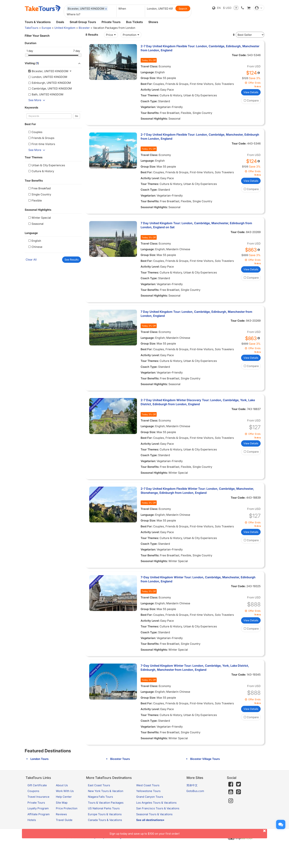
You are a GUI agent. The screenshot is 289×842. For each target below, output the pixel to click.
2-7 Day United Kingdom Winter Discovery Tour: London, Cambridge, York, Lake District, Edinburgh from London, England (198, 402)
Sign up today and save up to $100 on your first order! (188, 832)
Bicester (84, 28)
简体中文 (192, 785)
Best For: (147, 84)
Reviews (61, 814)
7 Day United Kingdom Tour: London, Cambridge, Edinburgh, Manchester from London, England (196, 314)
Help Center (64, 796)
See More (37, 100)
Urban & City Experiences (46, 165)
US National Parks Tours (104, 808)
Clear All (31, 259)
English (34, 240)
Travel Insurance (38, 796)
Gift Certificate (37, 785)
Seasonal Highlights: (154, 118)
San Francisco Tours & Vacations (157, 808)
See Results (72, 259)
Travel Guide (64, 820)
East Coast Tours (99, 785)
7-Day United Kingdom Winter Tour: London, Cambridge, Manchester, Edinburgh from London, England (198, 579)
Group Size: (148, 78)
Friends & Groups (40, 138)
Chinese (34, 247)
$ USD (227, 8)
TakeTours (31, 28)
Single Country (39, 194)
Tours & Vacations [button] (38, 22)
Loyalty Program (38, 808)
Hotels (31, 820)
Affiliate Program (38, 814)
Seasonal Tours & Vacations (154, 814)
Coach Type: (149, 101)
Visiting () (53, 63)
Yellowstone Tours (148, 791)
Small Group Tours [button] (83, 22)
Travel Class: (149, 66)
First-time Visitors (41, 144)
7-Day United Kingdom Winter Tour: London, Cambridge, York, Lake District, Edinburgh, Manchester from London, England (195, 667)
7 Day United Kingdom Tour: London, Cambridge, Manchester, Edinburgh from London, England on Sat (196, 225)
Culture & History (40, 171)
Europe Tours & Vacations (105, 814)
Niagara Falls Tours (100, 796)
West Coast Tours (147, 785)
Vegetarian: (148, 107)
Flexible (34, 200)
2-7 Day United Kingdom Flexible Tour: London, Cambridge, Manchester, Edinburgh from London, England (200, 136)
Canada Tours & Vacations (105, 820)
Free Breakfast (39, 188)
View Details (250, 92)
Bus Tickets (134, 22)
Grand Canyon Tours (149, 796)
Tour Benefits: (150, 113)
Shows (153, 22)
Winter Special (39, 217)
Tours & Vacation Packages (105, 802)
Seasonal (35, 223)
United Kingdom (64, 28)
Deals (60, 22)
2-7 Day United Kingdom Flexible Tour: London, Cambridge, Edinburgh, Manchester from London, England (200, 48)
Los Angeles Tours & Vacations (156, 802)
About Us (62, 785)
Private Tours (111, 22)
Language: (148, 72)
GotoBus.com (195, 791)
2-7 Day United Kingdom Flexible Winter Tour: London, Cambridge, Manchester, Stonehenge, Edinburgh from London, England (197, 491)
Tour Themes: (150, 95)
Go (76, 116)
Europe (46, 28)
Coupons (33, 791)
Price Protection (66, 808)
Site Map (61, 802)
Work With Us (65, 791)
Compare (251, 100)
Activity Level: (150, 89)
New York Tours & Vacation (105, 791)
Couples (34, 132)
